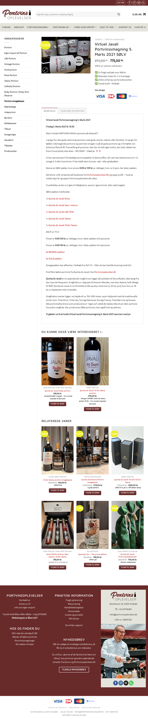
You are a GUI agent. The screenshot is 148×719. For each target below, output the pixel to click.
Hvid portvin (10, 69)
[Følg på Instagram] (134, 3)
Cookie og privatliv (74, 614)
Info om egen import (24, 607)
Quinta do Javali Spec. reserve (63, 205)
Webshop (19, 27)
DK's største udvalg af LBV (24, 633)
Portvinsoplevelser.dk (105, 272)
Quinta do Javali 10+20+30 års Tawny (127, 480)
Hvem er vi (140, 27)
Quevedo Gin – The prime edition (92, 554)
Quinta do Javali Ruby (59, 198)
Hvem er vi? (24, 603)
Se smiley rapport (74, 625)
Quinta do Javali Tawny (60, 218)
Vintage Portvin (12, 64)
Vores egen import (85, 27)
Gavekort (8, 140)
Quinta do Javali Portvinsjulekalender (127, 555)
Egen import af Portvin (15, 53)
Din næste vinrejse (25, 644)
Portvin (8, 47)
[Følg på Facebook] (130, 3)
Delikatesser (10, 123)
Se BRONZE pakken (55, 252)
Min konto (74, 618)
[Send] (118, 14)
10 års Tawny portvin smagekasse (57, 480)
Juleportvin (10, 112)
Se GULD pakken (54, 258)
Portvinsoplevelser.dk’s (98, 174)
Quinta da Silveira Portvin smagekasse (92, 480)
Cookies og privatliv (57, 707)
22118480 (42, 614)
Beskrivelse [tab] (49, 111)
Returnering (74, 603)
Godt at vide (107, 27)
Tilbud (7, 128)
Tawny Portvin (11, 80)
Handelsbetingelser (74, 607)
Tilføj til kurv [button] (57, 404)
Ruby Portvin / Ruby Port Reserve (16, 93)
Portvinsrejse (62, 27)
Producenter (10, 151)
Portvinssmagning (38, 27)
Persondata (74, 611)
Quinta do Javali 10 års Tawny (63, 225)
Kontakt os (125, 27)
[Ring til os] (143, 3)
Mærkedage (10, 106)
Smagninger (10, 134)
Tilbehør (8, 145)
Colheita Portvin (12, 86)
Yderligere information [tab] (72, 111)
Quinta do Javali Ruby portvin (58, 390)
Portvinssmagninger (25, 640)
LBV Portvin (10, 58)
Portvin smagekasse (14, 101)
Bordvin (8, 117)
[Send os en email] (139, 3)
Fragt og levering (74, 600)
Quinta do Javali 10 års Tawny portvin (92, 391)
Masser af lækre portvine (24, 636)
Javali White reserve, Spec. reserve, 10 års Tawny (57, 555)
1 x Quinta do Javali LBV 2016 (60, 211)
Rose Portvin (10, 75)
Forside (6, 27)
